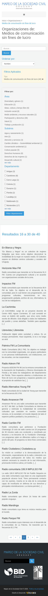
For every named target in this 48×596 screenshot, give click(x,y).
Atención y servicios (13, 140)
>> (37, 537)
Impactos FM (8, 283)
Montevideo (13, 205)
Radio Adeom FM (11, 363)
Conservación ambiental (15, 147)
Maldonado (12, 201)
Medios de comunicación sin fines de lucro (22, 79)
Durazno (11, 188)
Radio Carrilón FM (11, 423)
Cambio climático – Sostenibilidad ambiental (23, 143)
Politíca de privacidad (36, 589)
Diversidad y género (13, 101)
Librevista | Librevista (13, 330)
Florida (11, 193)
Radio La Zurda (10, 492)
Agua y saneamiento (14, 133)
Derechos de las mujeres (15, 157)
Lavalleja (11, 197)
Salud (8, 121)
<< (11, 537)
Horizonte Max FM (11, 268)
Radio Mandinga (10, 505)
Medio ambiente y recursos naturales (20, 115)
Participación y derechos (16, 118)
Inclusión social (11, 111)
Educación (9, 105)
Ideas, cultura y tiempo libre (16, 108)
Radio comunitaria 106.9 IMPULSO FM (22, 469)
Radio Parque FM (11, 518)
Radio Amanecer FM (12, 399)
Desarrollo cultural (13, 160)
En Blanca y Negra (11, 247)
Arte (7, 137)
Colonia (11, 184)
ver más (7, 163)
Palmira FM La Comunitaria (16, 345)
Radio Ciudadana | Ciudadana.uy (19, 448)
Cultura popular (11, 150)
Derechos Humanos (13, 153)
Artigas (11, 171)
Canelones (12, 176)
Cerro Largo (13, 180)
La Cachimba (8, 307)
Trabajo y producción (14, 125)
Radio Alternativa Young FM (16, 387)
